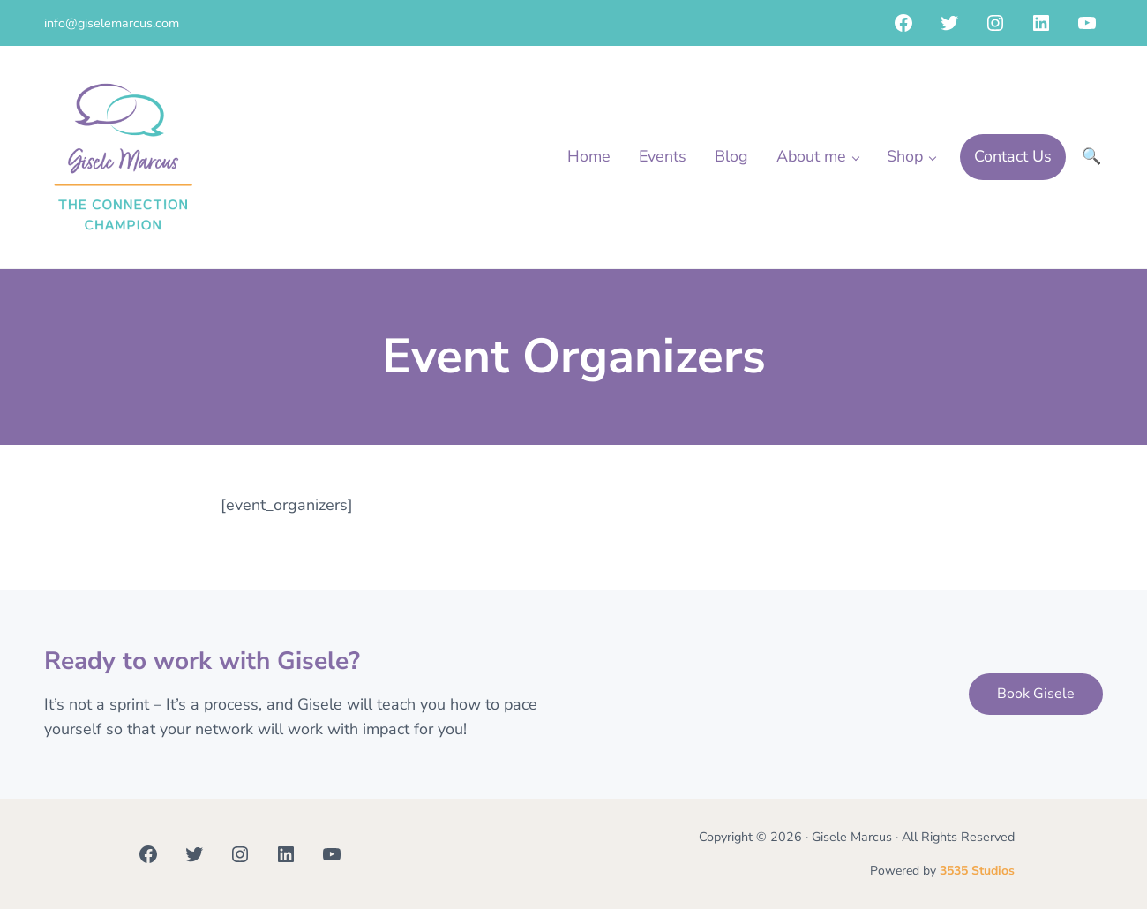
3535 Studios (977, 870)
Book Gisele (1036, 693)
